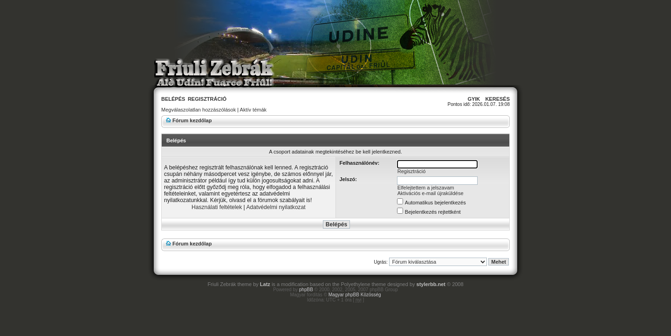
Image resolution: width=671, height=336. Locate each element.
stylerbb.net (431, 284)
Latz (265, 284)
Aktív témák (253, 109)
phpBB (306, 289)
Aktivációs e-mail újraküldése (430, 193)
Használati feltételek (217, 207)
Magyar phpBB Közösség (355, 294)
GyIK (473, 99)
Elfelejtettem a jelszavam (425, 187)
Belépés (173, 99)
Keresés (497, 99)
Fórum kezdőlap (192, 120)
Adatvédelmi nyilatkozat (275, 207)
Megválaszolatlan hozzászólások (198, 109)
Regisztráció (207, 99)
